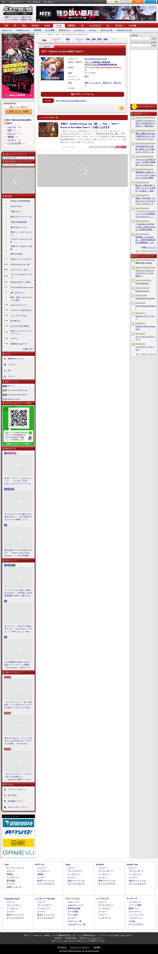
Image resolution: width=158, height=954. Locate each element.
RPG (86, 76)
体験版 (10, 136)
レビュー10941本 (11, 19)
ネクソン (88, 62)
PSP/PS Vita (132, 864)
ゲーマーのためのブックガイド (21, 275)
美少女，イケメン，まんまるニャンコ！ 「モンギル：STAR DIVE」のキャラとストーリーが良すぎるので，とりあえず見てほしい (18, 481)
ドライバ (11, 376)
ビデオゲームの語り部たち (21, 310)
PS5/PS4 (35, 25)
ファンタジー (96, 82)
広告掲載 (96, 947)
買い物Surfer (15, 321)
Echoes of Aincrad (142, 291)
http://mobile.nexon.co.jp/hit (96, 59)
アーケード (131, 898)
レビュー (11, 133)
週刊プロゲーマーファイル (21, 217)
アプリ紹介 (73, 915)
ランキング (150, 2)
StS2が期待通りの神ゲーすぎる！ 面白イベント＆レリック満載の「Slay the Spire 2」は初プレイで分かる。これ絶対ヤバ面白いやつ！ (18, 665)
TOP (6, 25)
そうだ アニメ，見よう (19, 270)
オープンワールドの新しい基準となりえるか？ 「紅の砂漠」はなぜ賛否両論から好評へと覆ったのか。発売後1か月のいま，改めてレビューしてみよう (18, 593)
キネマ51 (14, 338)
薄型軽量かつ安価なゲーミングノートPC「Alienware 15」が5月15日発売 (145, 175)
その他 (132, 921)
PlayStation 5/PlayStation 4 (17, 395)
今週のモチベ (15, 211)
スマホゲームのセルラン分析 (21, 240)
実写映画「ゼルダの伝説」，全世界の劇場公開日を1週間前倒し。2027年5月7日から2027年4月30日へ (145, 240)
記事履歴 (137, 2)
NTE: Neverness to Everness (145, 307)
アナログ (119, 25)
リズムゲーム (135, 918)
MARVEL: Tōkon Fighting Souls (145, 327)
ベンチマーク (104, 918)
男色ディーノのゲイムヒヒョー (21, 233)
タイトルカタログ (45, 884)
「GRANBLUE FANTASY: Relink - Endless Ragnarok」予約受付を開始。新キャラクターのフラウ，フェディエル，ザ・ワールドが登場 (145, 227)
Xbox (24, 25)
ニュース (11, 127)
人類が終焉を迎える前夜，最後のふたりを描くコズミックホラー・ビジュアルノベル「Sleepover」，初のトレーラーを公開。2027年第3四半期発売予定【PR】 (145, 149)
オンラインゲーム (15, 868)
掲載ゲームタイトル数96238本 (18, 17)
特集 (9, 130)
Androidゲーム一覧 (124, 30)
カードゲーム (135, 911)
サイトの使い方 (33, 2)
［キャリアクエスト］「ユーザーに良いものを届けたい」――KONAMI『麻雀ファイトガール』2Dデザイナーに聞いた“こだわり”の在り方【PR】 (18, 777)
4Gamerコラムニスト (18, 305)
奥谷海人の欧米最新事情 (20, 201)
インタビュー (79, 30)
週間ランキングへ (149, 247)
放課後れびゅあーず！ (19, 344)
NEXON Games (91, 64)
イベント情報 (135, 905)
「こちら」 (93, 938)
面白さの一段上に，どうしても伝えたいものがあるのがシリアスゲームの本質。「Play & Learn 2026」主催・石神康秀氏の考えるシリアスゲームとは (18, 741)
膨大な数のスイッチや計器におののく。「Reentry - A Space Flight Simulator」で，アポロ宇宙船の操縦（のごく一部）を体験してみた (18, 553)
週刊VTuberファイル (18, 227)
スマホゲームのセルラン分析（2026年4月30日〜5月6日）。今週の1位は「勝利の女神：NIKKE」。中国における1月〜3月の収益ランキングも (145, 123)
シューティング (136, 915)
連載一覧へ (28, 349)
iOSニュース (7, 30)
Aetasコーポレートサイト (18, 807)
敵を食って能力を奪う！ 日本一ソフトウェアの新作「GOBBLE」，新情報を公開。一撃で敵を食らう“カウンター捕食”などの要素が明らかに (145, 188)
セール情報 (49, 30)
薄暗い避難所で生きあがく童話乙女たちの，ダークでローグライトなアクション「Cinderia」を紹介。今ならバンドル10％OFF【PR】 (145, 136)
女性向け (72, 25)
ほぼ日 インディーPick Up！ (21, 259)
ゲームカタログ (136, 924)
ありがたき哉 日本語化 (19, 326)
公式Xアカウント (16, 2)
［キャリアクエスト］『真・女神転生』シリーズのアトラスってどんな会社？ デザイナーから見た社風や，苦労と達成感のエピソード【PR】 (18, 705)
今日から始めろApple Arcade (21, 287)
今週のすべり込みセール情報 (21, 247)
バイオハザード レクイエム (144, 348)
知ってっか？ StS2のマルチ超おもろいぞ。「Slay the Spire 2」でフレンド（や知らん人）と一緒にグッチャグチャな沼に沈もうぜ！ (18, 629)
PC (15, 25)
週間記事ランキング (16, 359)
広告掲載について (15, 801)
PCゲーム (11, 386)
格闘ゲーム (134, 908)
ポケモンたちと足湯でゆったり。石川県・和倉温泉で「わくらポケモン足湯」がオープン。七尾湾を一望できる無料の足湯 (145, 162)
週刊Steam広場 (16, 254)
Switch (47, 25)
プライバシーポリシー (17, 789)
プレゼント (12, 365)
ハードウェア (95, 25)
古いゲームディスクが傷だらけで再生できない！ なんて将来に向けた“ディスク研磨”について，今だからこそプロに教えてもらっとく (18, 517)
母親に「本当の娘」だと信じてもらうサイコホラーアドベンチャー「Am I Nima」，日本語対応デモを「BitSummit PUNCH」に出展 (145, 201)
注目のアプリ (64, 30)
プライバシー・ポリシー (80, 947)
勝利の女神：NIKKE (143, 263)
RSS (3, 2)
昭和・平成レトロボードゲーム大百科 (21, 298)
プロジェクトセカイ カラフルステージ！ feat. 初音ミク (144, 273)
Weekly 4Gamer (16, 206)
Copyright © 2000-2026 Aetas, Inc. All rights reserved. (79, 951)
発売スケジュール (45, 880)
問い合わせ (48, 2)
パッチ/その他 (14, 143)
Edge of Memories (142, 283)
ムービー (92, 30)
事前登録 (37, 30)
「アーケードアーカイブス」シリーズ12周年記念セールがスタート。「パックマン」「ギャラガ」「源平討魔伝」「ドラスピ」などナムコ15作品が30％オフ (145, 214)
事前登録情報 (74, 908)
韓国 (87, 82)
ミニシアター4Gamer (18, 316)
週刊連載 (11, 880)
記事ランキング (14, 887)
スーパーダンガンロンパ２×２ (145, 337)
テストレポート (105, 905)
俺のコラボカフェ (17, 293)
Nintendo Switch (13, 399)
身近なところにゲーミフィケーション (21, 332)
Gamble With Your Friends (145, 298)
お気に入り (125, 2)
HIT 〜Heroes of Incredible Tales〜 (71, 100)
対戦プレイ (108, 82)
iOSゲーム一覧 (106, 30)
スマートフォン (73, 898)
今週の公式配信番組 (18, 222)
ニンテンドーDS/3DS (45, 898)
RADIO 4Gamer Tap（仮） (20, 264)
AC (107, 25)
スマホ (59, 26)
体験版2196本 (26, 19)
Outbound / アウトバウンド (145, 317)
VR (82, 25)
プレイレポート (75, 871)
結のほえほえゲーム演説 (20, 282)
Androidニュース (23, 30)
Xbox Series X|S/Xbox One (17, 390)
